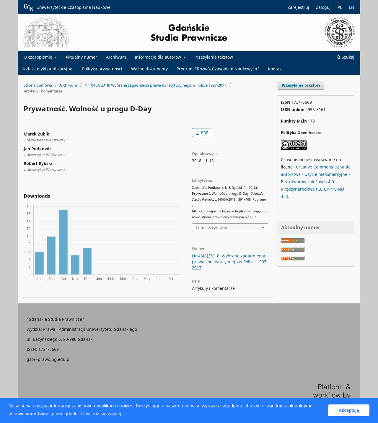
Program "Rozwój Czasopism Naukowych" (218, 69)
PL (340, 7)
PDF (204, 132)
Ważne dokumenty (149, 69)
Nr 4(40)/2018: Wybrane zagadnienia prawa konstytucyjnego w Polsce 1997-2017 (155, 85)
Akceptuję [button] (349, 410)
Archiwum (116, 57)
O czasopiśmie (38, 57)
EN (351, 7)
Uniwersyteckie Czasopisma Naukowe (67, 7)
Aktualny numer (81, 57)
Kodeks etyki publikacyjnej (48, 69)
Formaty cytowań (211, 227)
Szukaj (345, 57)
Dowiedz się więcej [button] (101, 413)
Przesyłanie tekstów (213, 57)
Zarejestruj (298, 7)
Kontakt (275, 69)
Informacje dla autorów (158, 57)
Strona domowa (38, 85)
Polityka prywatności (102, 69)
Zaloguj (323, 7)
